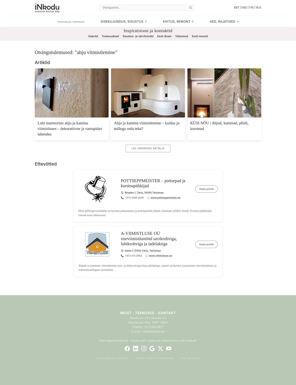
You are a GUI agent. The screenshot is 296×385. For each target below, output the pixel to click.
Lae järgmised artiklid (147, 148)
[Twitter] (160, 348)
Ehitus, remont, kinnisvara (155, 358)
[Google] (152, 348)
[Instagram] (143, 348)
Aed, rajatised (191, 358)
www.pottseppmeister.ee (165, 197)
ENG (244, 7)
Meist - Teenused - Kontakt (148, 313)
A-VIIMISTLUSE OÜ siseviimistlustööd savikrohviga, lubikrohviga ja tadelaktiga (149, 238)
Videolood (181, 36)
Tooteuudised (110, 36)
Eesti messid (200, 36)
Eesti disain (164, 36)
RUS (258, 7)
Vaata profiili (206, 188)
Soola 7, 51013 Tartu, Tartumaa (143, 250)
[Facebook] (127, 348)
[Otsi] (190, 7)
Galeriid (93, 36)
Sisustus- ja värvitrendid (138, 36)
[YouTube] (168, 348)
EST (236, 7)
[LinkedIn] (135, 348)
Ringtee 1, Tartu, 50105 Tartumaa (144, 192)
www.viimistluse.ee (160, 255)
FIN (251, 7)
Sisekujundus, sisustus (112, 358)
